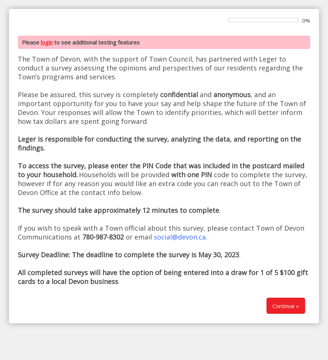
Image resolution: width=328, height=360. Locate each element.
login (47, 42)
